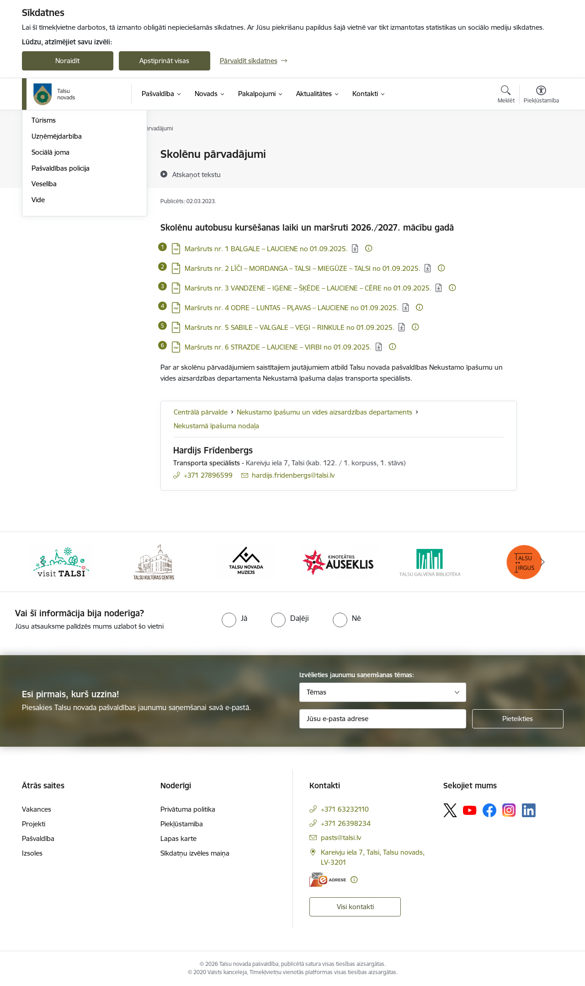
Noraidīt (67, 60)
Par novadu (49, 154)
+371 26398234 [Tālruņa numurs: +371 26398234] (346, 823)
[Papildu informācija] (368, 248)
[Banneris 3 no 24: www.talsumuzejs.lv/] (246, 561)
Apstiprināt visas (164, 60)
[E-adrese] (327, 879)
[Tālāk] (542, 561)
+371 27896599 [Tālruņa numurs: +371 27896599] (208, 475)
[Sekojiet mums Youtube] (470, 809)
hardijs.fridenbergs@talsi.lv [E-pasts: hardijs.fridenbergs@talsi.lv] (293, 475)
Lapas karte (178, 838)
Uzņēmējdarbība (57, 234)
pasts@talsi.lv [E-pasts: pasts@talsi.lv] (341, 837)
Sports (42, 202)
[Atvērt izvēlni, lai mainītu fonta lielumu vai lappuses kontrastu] (541, 96)
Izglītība (43, 170)
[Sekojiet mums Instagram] (509, 810)
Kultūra (43, 186)
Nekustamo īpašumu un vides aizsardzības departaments (324, 412)
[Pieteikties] (518, 718)
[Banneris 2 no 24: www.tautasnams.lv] (154, 561)
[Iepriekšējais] (43, 561)
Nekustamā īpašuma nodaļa (216, 425)
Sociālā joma (50, 250)
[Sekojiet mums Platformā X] (450, 810)
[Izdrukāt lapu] (540, 150)
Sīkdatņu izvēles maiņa (194, 853)
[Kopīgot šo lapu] (540, 173)
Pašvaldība (38, 838)
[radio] (234, 618)
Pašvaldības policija (61, 266)
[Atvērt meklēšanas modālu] (506, 96)
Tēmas (316, 692)
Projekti (33, 823)
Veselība (44, 281)
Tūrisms (44, 218)
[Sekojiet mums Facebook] (489, 810)
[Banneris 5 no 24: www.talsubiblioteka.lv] (431, 561)
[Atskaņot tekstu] (196, 174)
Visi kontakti (355, 906)
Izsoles (32, 853)
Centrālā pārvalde (201, 412)
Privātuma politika (187, 809)
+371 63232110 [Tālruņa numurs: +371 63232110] (345, 809)
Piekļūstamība (181, 823)
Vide (38, 297)
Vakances (36, 809)
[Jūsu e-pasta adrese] (382, 718)
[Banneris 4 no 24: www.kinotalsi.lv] (338, 561)
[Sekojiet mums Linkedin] (529, 810)
